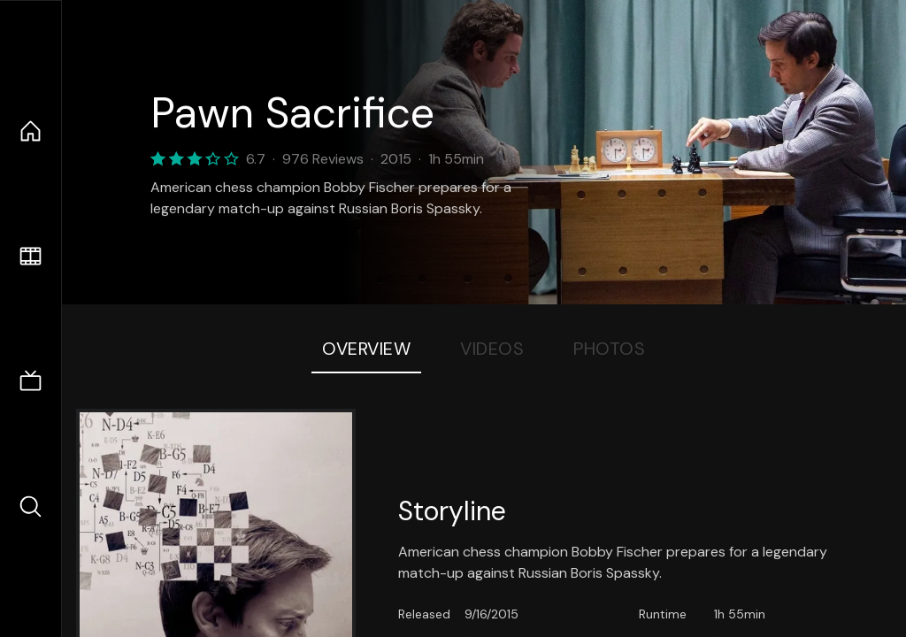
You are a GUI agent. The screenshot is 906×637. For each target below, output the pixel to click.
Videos (492, 348)
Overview (366, 348)
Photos (609, 348)
